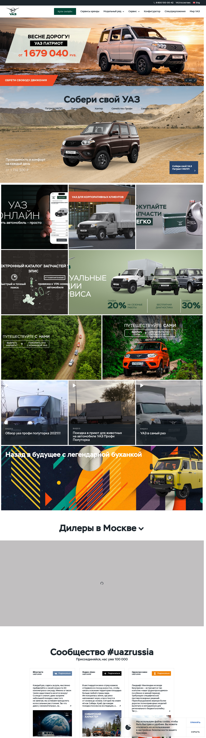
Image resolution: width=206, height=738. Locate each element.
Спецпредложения (175, 11)
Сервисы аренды (89, 11)
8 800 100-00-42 (164, 2)
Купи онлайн (65, 11)
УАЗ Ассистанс (183, 2)
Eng (198, 2)
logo (16, 11)
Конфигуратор (152, 11)
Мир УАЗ (195, 11)
